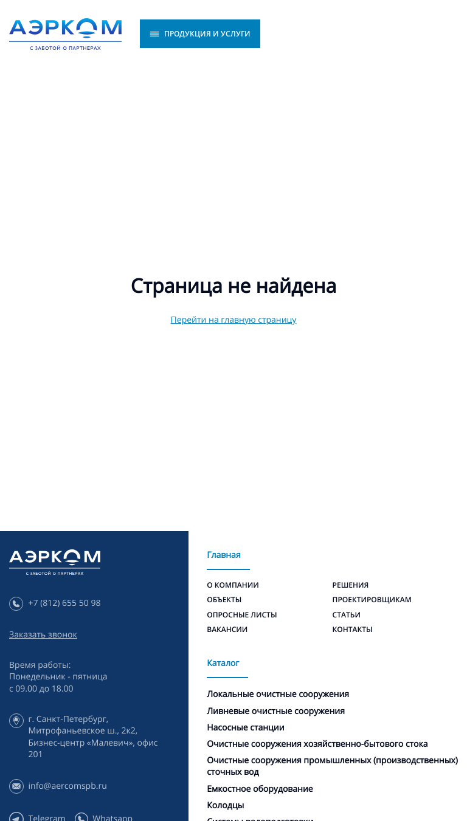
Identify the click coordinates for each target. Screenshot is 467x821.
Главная (223, 555)
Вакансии (227, 629)
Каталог (223, 663)
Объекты (224, 599)
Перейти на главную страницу (234, 320)
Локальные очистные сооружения (278, 694)
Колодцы (225, 805)
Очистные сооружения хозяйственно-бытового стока (317, 744)
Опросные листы (242, 615)
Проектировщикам (372, 599)
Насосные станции (245, 727)
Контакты (353, 629)
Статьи (347, 615)
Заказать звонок (43, 635)
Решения (351, 585)
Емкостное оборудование (260, 789)
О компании (233, 585)
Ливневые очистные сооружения (276, 711)
